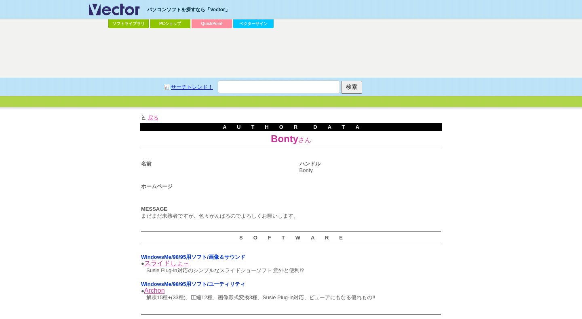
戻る (153, 118)
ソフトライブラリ (128, 23)
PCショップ (170, 23)
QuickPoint (212, 23)
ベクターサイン (253, 23)
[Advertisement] (291, 53)
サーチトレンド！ (192, 87)
